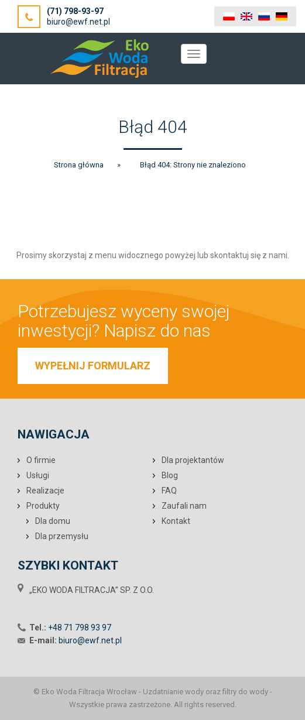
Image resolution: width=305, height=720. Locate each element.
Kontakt (176, 521)
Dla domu (52, 521)
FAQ (169, 490)
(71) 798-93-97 (75, 11)
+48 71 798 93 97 (79, 627)
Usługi (37, 475)
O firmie (41, 460)
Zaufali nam (184, 505)
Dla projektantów (193, 460)
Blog (170, 475)
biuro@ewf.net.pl (78, 21)
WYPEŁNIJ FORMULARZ (92, 365)
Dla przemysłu (61, 536)
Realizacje (45, 490)
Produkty (43, 505)
